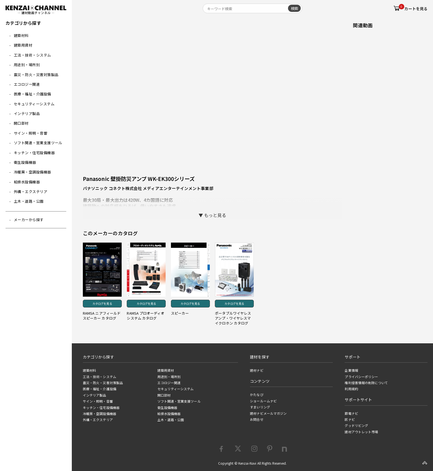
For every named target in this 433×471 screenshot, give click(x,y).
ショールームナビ (263, 401)
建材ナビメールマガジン (268, 413)
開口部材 (21, 123)
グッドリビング (356, 425)
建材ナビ (256, 370)
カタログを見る (102, 303)
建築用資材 (23, 45)
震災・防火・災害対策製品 (36, 74)
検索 (294, 8)
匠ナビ (350, 419)
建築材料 (21, 35)
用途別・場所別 (27, 64)
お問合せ (256, 419)
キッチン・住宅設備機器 (34, 152)
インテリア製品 (27, 113)
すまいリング (260, 407)
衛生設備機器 (25, 162)
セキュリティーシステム (34, 103)
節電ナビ (351, 413)
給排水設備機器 (27, 181)
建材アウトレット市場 (361, 432)
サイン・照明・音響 (30, 133)
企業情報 (351, 370)
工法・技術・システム (32, 55)
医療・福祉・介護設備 (32, 94)
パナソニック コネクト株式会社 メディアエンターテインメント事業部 (148, 188)
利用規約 (351, 389)
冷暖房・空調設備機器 (32, 172)
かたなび (256, 394)
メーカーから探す (29, 219)
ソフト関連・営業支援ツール (38, 142)
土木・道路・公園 (29, 201)
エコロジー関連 (27, 84)
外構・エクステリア (30, 191)
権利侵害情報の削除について (366, 383)
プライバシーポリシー (361, 376)
